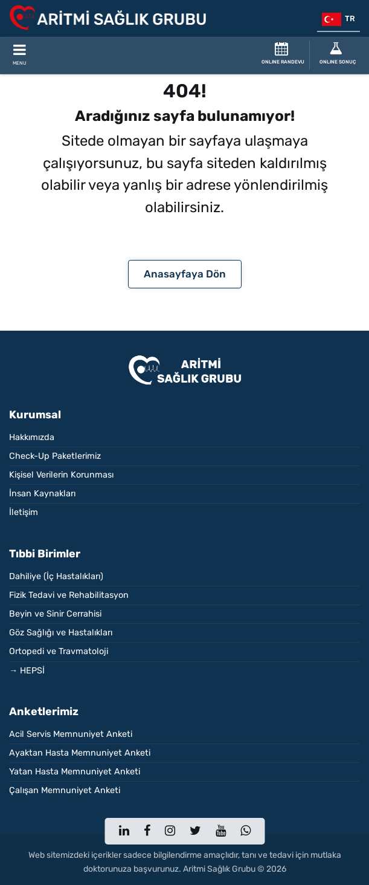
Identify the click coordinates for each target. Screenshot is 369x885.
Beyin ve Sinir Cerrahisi (55, 614)
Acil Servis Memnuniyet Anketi (70, 734)
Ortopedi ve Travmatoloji (58, 651)
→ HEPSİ (27, 671)
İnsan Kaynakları (42, 493)
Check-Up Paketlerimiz (55, 456)
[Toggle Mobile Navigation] (19, 56)
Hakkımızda (31, 437)
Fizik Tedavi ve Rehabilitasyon (69, 595)
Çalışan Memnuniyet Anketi (64, 790)
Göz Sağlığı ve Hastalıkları (60, 632)
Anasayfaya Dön (185, 274)
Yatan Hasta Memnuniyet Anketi (74, 772)
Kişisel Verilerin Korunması (61, 475)
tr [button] (338, 19)
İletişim (23, 512)
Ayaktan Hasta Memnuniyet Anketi (79, 753)
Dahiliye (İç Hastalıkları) (56, 576)
